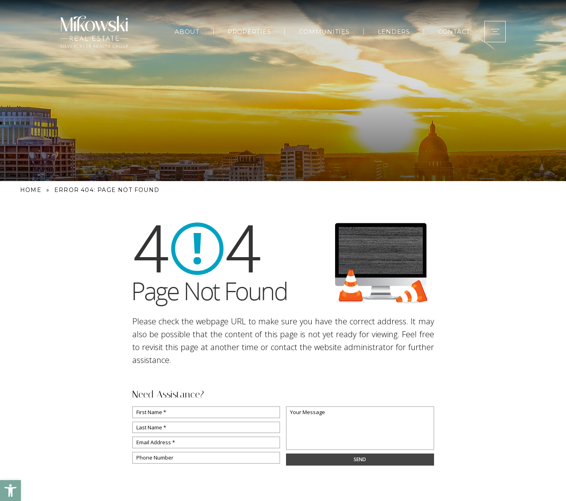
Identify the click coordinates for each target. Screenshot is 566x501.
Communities (324, 31)
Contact (454, 31)
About (187, 31)
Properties (249, 31)
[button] (10, 490)
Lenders (394, 31)
